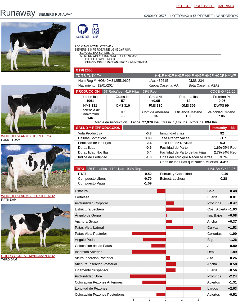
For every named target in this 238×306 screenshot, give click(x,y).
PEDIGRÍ (183, 6)
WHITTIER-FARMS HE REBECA (26, 136)
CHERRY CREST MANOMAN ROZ (28, 256)
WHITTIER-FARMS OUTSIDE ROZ (28, 196)
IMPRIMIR (226, 6)
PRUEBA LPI (204, 6)
